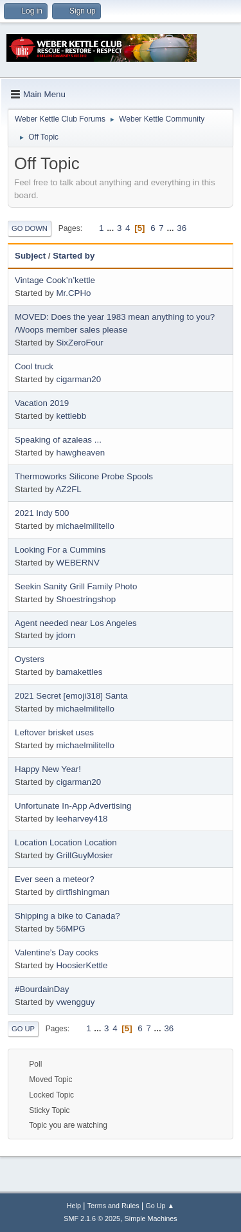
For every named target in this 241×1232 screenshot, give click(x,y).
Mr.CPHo (73, 293)
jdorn (65, 635)
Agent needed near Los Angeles (76, 623)
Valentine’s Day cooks (56, 952)
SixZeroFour (79, 342)
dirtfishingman (82, 892)
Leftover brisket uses (54, 732)
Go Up (23, 1029)
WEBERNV (77, 562)
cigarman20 (78, 379)
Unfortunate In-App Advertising (73, 806)
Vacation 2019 (42, 403)
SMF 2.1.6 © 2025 (92, 1218)
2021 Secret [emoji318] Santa (71, 696)
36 (181, 228)
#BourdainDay (42, 989)
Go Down (30, 228)
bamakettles (79, 672)
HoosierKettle (81, 965)
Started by (73, 256)
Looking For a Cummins (60, 550)
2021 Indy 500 (42, 513)
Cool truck (34, 366)
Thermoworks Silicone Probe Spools (84, 476)
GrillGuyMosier (84, 855)
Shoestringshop (86, 599)
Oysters (29, 659)
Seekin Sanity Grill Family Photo (76, 586)
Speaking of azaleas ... (58, 440)
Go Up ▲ (159, 1205)
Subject (30, 256)
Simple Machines (151, 1218)
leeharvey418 (81, 818)
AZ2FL (69, 489)
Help (74, 1205)
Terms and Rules (113, 1205)
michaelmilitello (85, 526)
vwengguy (75, 1002)
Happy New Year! (48, 769)
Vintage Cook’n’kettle (55, 280)
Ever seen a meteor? (54, 879)
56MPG (70, 928)
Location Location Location (66, 842)
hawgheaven (80, 452)
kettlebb (71, 416)
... (111, 228)
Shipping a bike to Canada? (67, 916)
